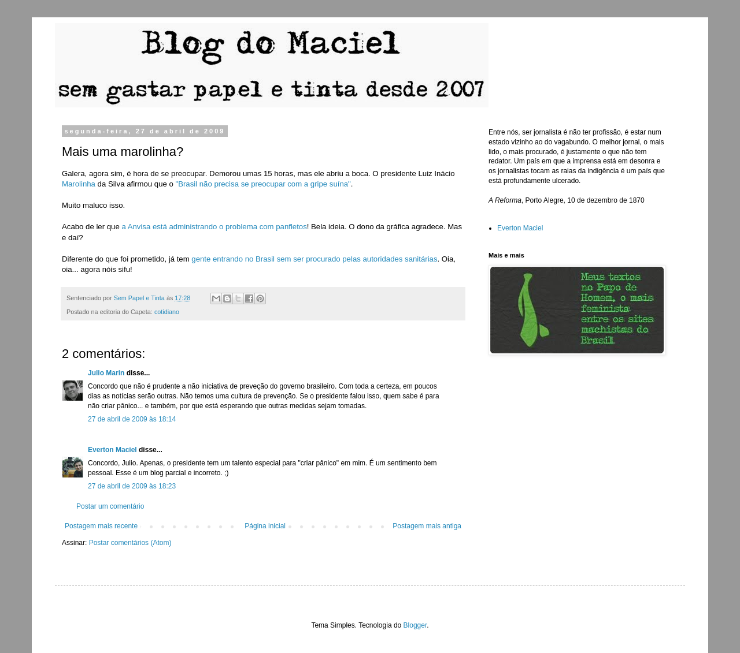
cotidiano (166, 311)
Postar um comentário (110, 506)
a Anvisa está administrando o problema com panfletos (213, 226)
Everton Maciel (112, 450)
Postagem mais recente (101, 526)
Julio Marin (106, 373)
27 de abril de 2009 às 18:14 (132, 419)
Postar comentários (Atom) (130, 543)
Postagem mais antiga (427, 526)
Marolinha (78, 184)
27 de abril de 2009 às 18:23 (132, 486)
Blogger (415, 625)
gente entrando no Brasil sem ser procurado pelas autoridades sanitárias (314, 259)
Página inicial (265, 526)
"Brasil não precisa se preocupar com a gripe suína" (262, 184)
